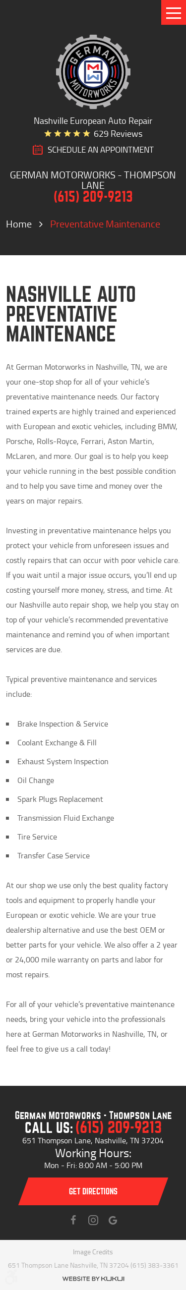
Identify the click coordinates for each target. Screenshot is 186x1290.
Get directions (93, 1191)
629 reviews (118, 133)
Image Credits (93, 1251)
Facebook (73, 1220)
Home (19, 223)
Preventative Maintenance (105, 223)
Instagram (93, 1220)
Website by (93, 1279)
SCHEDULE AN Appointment (101, 150)
